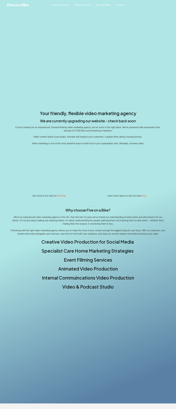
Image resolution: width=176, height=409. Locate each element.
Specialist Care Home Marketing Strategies (88, 251)
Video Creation (82, 4)
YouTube (61, 196)
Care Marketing (59, 4)
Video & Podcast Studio (88, 287)
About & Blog (103, 4)
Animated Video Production (88, 268)
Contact (120, 4)
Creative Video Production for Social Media (88, 242)
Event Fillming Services (88, 260)
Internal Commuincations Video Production (88, 277)
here (144, 196)
